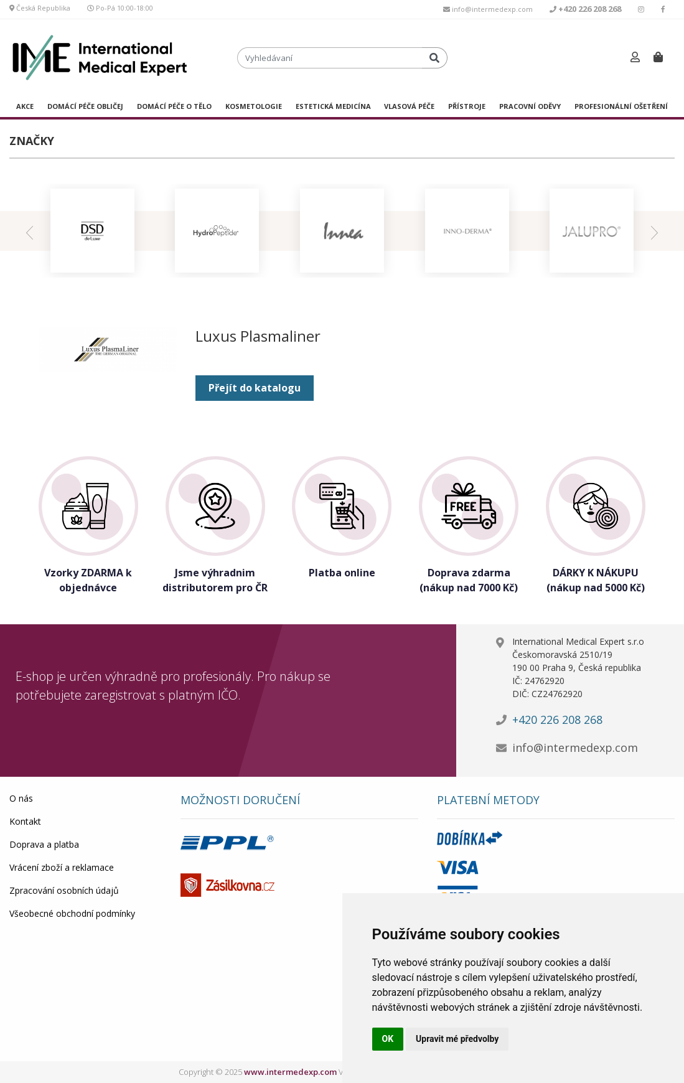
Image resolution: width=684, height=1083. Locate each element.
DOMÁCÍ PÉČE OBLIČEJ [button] (85, 106)
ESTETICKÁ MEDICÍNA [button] (333, 106)
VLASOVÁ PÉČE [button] (409, 106)
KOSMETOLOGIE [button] (253, 106)
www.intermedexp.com (290, 1071)
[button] (635, 57)
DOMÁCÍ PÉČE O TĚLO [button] (174, 106)
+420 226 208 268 (557, 719)
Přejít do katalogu (254, 388)
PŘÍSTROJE (466, 106)
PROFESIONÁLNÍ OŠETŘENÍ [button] (621, 106)
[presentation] (29, 231)
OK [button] (388, 1039)
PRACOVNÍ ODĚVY (530, 106)
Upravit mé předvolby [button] (457, 1039)
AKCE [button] (25, 106)
